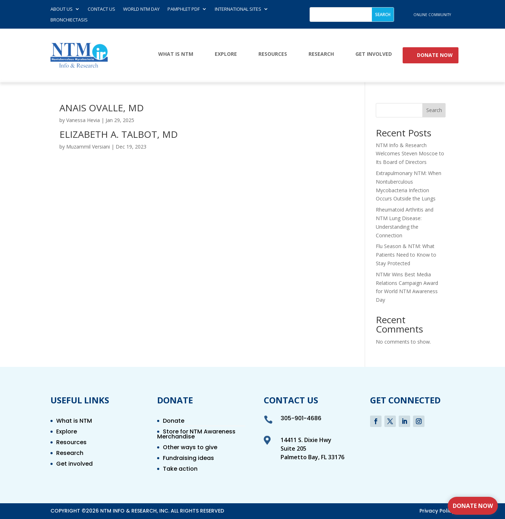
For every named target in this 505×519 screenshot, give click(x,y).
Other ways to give (190, 448)
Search (434, 110)
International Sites (238, 9)
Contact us (101, 9)
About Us (61, 9)
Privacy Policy (437, 510)
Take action (180, 469)
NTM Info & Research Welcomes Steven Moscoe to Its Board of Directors (410, 154)
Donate (173, 421)
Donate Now (435, 55)
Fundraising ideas (188, 459)
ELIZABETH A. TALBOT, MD (118, 134)
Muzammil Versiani (88, 146)
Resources (272, 54)
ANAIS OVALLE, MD (101, 107)
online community (432, 14)
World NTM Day (141, 9)
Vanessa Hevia (83, 120)
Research (321, 54)
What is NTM (175, 54)
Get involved (373, 54)
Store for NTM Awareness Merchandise (196, 435)
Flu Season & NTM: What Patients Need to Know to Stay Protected (406, 255)
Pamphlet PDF (183, 9)
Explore (226, 54)
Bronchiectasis (69, 20)
